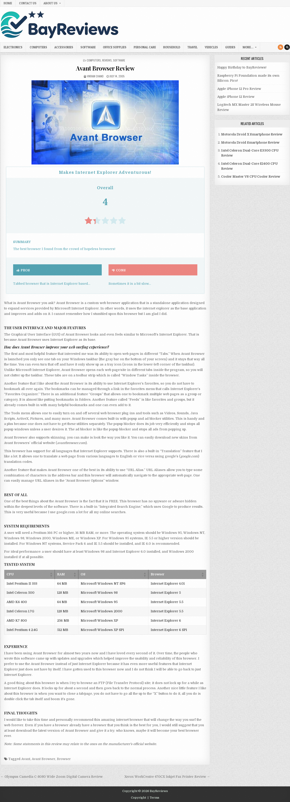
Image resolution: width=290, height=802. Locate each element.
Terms (154, 797)
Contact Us (27, 3)
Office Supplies (114, 47)
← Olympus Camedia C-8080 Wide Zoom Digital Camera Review (51, 776)
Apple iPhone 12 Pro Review (239, 89)
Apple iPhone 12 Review (235, 96)
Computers (38, 47)
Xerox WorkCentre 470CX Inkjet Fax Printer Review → (167, 776)
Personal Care (145, 47)
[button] (51, 574)
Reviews (107, 60)
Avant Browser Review (105, 68)
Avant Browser (43, 759)
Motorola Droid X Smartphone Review (251, 134)
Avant (25, 759)
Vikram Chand (95, 76)
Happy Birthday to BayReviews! (241, 67)
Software (88, 47)
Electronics (13, 47)
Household (171, 47)
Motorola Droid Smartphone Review (250, 142)
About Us (51, 3)
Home (8, 3)
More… (248, 47)
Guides (230, 47)
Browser (64, 759)
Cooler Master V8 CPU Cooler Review (250, 176)
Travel (192, 47)
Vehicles (211, 47)
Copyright (138, 797)
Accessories (63, 47)
